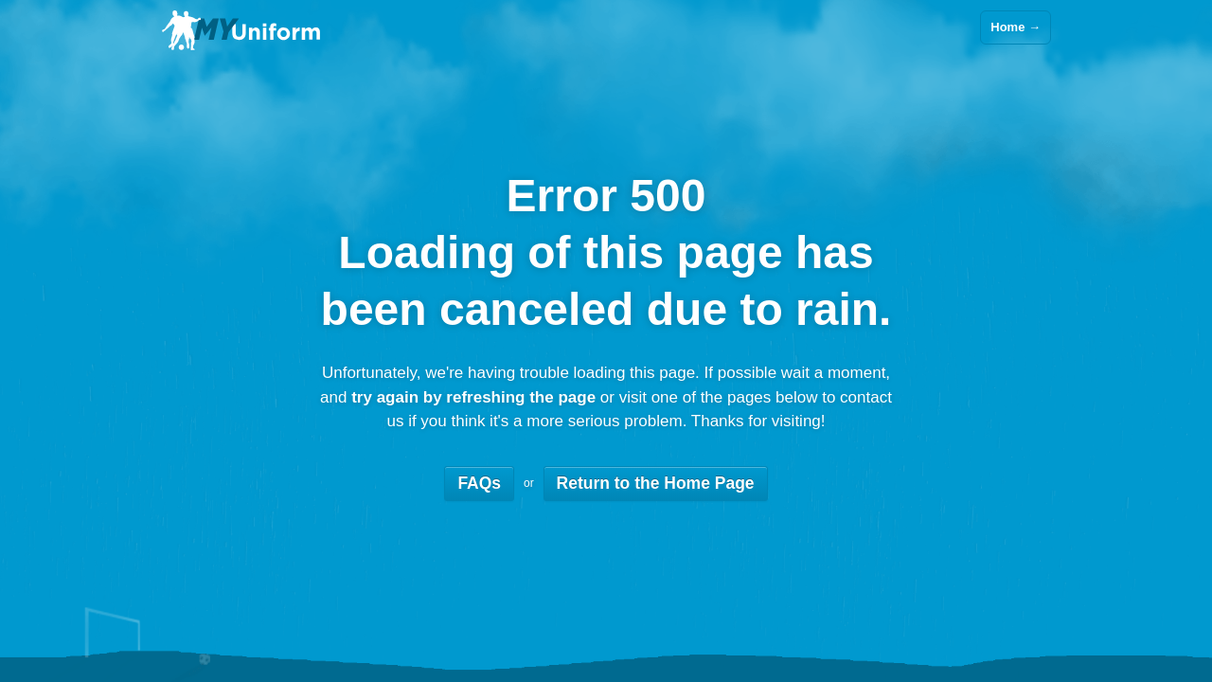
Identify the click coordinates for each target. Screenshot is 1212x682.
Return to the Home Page (656, 483)
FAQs (479, 483)
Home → (1015, 27)
